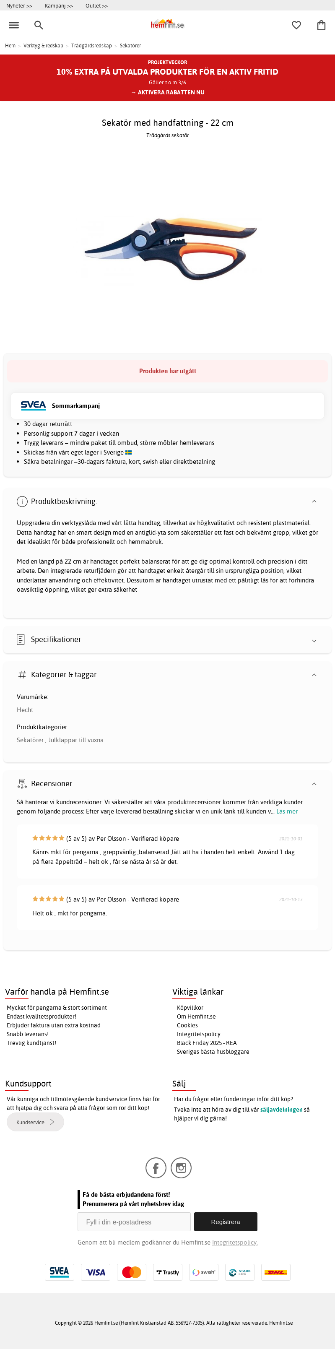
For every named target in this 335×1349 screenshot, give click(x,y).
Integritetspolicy (199, 1034)
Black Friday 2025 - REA (207, 1043)
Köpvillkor (190, 1007)
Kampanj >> (59, 5)
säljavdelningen (281, 1109)
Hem (10, 45)
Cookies (187, 1025)
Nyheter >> (19, 5)
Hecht (25, 710)
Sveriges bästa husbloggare (213, 1051)
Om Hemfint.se (196, 1016)
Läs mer (287, 811)
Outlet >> (97, 5)
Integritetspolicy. (235, 1242)
